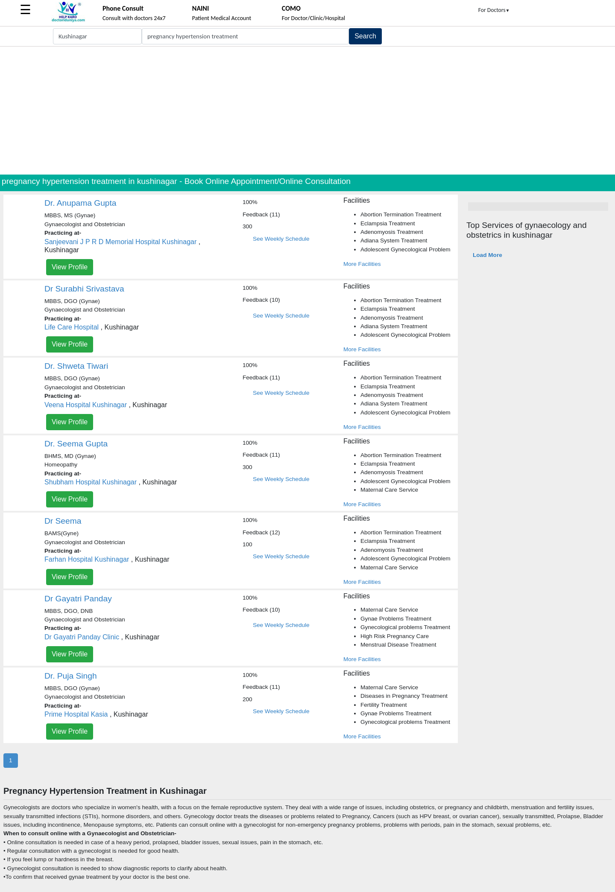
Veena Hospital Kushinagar (85, 404)
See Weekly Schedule (281, 239)
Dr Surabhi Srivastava (84, 288)
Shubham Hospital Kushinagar (90, 482)
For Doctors (494, 10)
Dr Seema (62, 520)
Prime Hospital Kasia (76, 714)
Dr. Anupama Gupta (80, 202)
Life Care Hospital (71, 327)
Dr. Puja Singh (70, 675)
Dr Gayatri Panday (78, 598)
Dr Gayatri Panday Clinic (81, 637)
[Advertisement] (307, 110)
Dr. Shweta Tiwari (76, 365)
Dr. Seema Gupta (76, 443)
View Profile (70, 267)
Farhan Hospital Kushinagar (86, 559)
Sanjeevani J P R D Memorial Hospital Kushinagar (120, 241)
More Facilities (362, 264)
